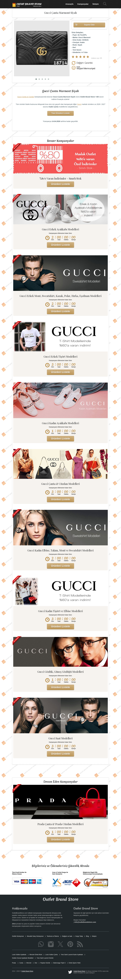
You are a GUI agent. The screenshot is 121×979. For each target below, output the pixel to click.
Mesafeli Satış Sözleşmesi (35, 936)
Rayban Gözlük (45, 963)
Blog (87, 936)
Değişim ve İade (67, 936)
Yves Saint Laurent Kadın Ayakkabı (72, 954)
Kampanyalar (83, 4)
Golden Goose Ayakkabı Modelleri (22, 958)
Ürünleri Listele (60, 184)
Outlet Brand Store (79, 971)
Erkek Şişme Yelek (74, 963)
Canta (21, 963)
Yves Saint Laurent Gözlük (45, 958)
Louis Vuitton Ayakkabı (19, 954)
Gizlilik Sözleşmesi (18, 936)
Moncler (28, 963)
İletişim (96, 4)
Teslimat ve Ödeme (53, 936)
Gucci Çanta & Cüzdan (25, 97)
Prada (14, 963)
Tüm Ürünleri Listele (60, 113)
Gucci (79, 104)
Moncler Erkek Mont (36, 954)
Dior (36, 963)
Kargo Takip (79, 936)
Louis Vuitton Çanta (51, 954)
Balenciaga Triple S (59, 963)
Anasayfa (69, 4)
